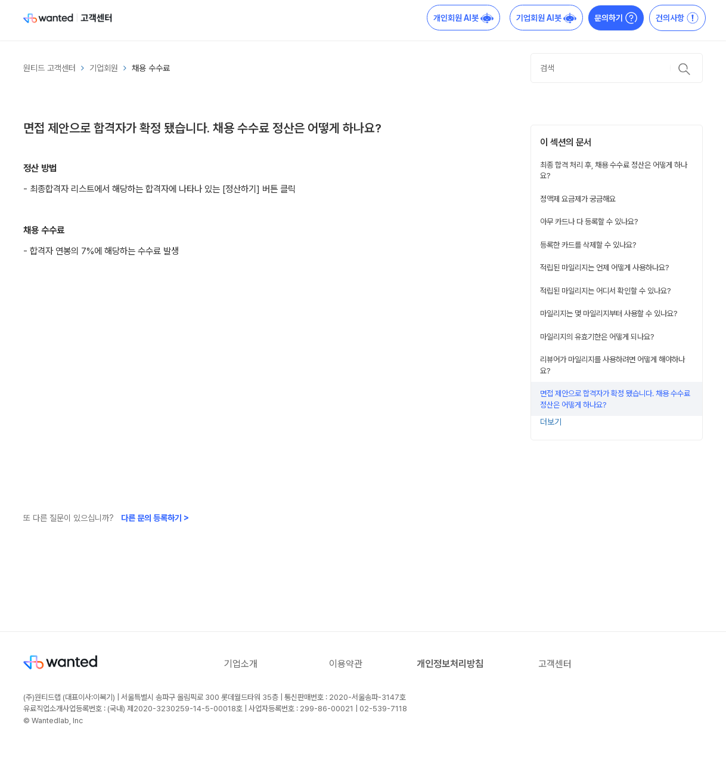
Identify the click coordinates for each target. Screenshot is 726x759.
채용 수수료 (151, 68)
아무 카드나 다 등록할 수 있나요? (589, 221)
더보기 (550, 422)
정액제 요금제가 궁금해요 (578, 198)
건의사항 (677, 17)
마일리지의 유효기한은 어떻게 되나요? (597, 336)
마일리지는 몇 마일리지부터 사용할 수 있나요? (609, 313)
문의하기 (616, 17)
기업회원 (103, 68)
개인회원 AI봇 (463, 18)
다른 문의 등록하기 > (155, 518)
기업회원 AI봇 (546, 18)
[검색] (616, 68)
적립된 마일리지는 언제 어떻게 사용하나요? (604, 267)
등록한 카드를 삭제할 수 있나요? (588, 244)
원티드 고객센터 (49, 68)
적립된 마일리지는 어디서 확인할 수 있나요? (605, 290)
